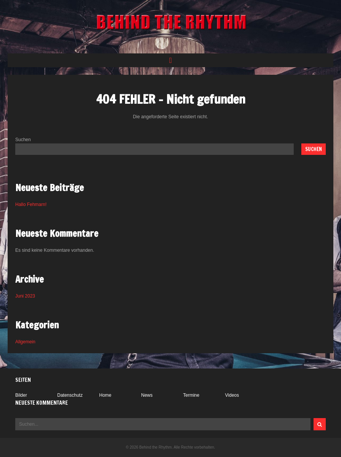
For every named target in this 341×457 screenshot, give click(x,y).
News (147, 395)
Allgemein (25, 341)
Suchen (23, 139)
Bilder (21, 395)
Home (105, 395)
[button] (170, 60)
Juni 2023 (25, 296)
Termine (191, 395)
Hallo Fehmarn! (31, 204)
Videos (232, 395)
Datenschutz (70, 395)
